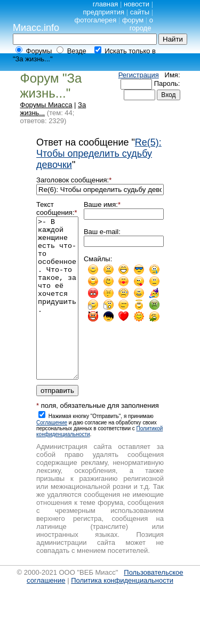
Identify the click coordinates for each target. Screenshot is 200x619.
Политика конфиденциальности (122, 612)
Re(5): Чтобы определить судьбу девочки (99, 153)
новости (136, 4)
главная (105, 4)
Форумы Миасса (46, 105)
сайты (139, 12)
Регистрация (138, 75)
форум (132, 20)
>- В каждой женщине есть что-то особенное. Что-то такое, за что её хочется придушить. (57, 314)
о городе (141, 24)
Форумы (39, 51)
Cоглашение (51, 454)
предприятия (103, 12)
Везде (76, 51)
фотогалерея (96, 20)
